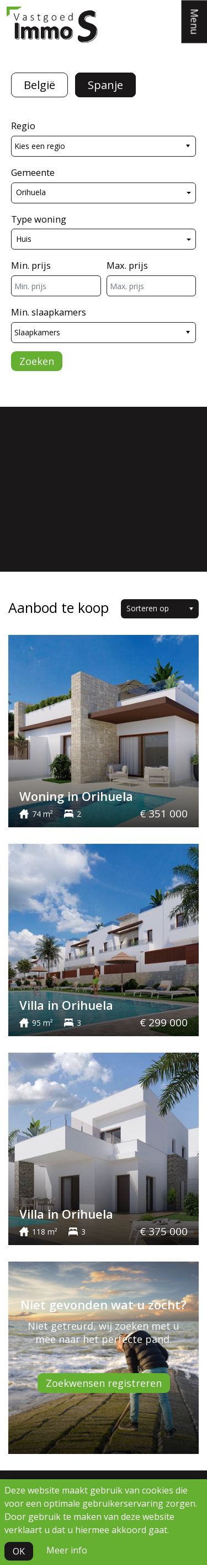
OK (19, 1551)
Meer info (66, 1550)
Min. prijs (31, 265)
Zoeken (36, 361)
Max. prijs (127, 265)
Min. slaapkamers (48, 312)
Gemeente (33, 172)
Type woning (38, 219)
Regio (23, 125)
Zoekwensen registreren (104, 1383)
